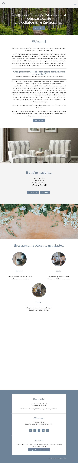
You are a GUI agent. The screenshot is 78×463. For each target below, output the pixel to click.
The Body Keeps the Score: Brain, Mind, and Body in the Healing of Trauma (45, 76)
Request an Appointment (39, 450)
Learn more (39, 28)
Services (45, 192)
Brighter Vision (61, 458)
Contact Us (33, 192)
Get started (39, 120)
